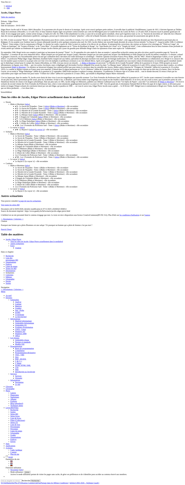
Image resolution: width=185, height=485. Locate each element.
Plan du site (14, 454)
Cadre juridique (16, 450)
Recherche (10, 256)
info (21, 470)
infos (27, 104)
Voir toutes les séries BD (10, 205)
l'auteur (147, 215)
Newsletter (14, 470)
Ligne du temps (11, 266)
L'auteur (13, 452)
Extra (12, 246)
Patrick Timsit (6, 229)
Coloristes (9, 275)
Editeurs (9, 277)
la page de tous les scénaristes (30, 201)
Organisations (11, 262)
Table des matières (8, 17)
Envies (8, 281)
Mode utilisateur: (17, 472)
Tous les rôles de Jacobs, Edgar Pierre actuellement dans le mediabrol (36, 241)
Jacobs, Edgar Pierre (13, 239)
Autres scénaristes (17, 244)
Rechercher (26, 481)
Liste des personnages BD (12, 259)
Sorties (8, 283)
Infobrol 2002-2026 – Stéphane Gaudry (84, 483)
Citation (18, 248)
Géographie (10, 279)
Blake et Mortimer (89, 63)
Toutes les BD (11, 269)
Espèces (9, 264)
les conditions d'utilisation (129, 215)
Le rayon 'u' (39, 130)
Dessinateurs (10, 271)
